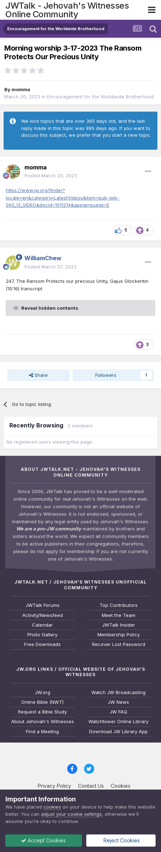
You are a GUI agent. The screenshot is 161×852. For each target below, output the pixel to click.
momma (21, 89)
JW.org (42, 692)
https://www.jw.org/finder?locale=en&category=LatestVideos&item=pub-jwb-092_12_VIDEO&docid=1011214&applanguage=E (62, 197)
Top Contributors (119, 605)
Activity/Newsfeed (42, 615)
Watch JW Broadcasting (118, 692)
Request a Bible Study (42, 712)
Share (38, 375)
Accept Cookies (43, 840)
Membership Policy (118, 634)
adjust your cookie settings (71, 814)
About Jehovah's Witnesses (42, 721)
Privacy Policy (54, 786)
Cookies (120, 786)
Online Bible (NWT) (42, 702)
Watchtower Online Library (118, 721)
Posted (50, 175)
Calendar (42, 625)
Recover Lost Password (118, 644)
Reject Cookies (121, 840)
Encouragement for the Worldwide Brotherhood (100, 96)
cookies (52, 807)
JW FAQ (118, 712)
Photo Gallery (42, 634)
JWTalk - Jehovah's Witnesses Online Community (67, 9)
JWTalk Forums (43, 605)
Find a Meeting (42, 731)
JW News (118, 702)
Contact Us (91, 786)
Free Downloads (42, 644)
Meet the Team (118, 615)
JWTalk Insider (118, 625)
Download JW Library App (118, 731)
